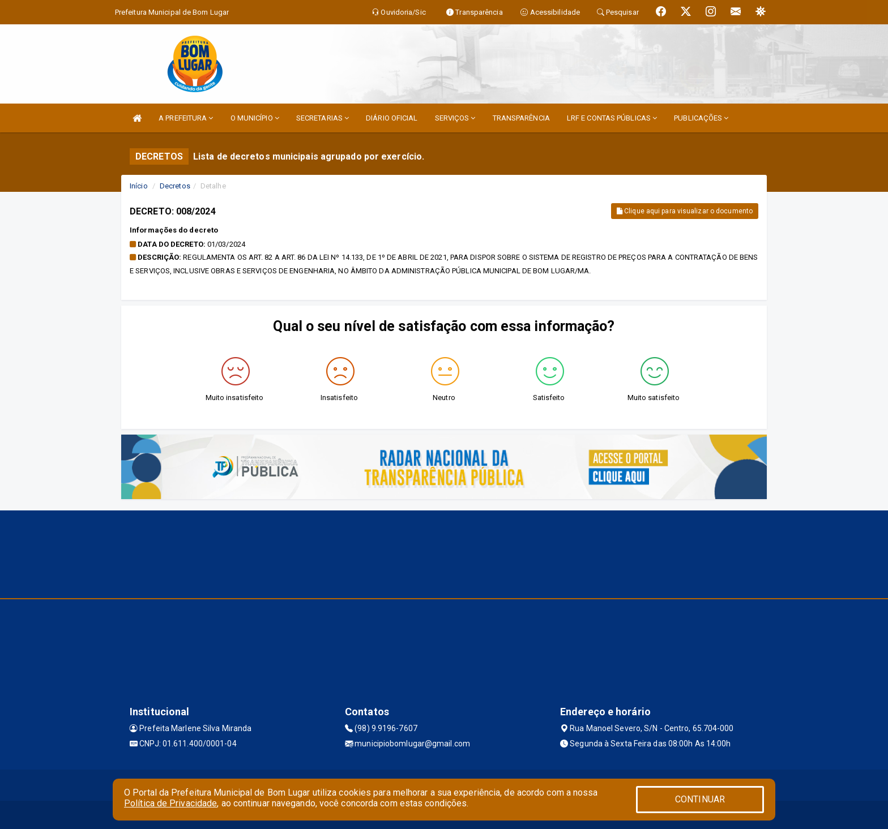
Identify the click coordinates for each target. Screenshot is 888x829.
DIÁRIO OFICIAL (391, 118)
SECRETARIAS (322, 118)
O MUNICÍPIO (254, 118)
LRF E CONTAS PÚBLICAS (612, 118)
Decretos (175, 186)
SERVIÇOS (455, 118)
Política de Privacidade (170, 803)
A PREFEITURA (186, 118)
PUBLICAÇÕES (701, 118)
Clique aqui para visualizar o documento (685, 211)
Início (139, 186)
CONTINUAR (700, 799)
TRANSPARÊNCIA (521, 118)
